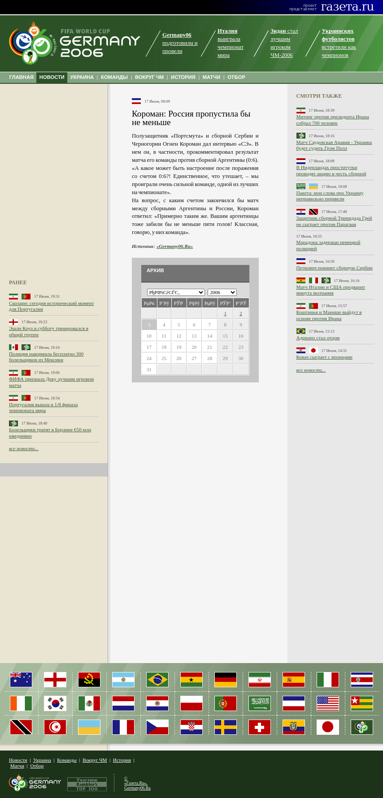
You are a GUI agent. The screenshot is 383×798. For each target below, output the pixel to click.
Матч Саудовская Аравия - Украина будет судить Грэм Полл (334, 145)
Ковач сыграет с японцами (324, 357)
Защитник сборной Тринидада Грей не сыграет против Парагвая (334, 220)
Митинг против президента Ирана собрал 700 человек (332, 119)
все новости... (24, 448)
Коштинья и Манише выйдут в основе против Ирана (329, 315)
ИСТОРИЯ (183, 77)
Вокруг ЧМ (95, 760)
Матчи (17, 765)
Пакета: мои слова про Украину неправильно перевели (330, 195)
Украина (42, 760)
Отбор (37, 765)
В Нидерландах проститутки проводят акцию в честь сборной (331, 170)
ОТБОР (236, 77)
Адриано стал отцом (318, 337)
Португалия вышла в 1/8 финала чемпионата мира (43, 407)
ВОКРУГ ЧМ (149, 77)
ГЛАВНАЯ (21, 77)
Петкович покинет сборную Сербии (334, 267)
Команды (66, 760)
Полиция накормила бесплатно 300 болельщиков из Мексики (46, 356)
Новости (18, 760)
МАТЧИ (212, 77)
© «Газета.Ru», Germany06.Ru (137, 783)
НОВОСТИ (52, 77)
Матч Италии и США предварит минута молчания (331, 289)
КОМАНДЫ (114, 77)
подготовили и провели (180, 43)
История (122, 760)
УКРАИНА (82, 77)
